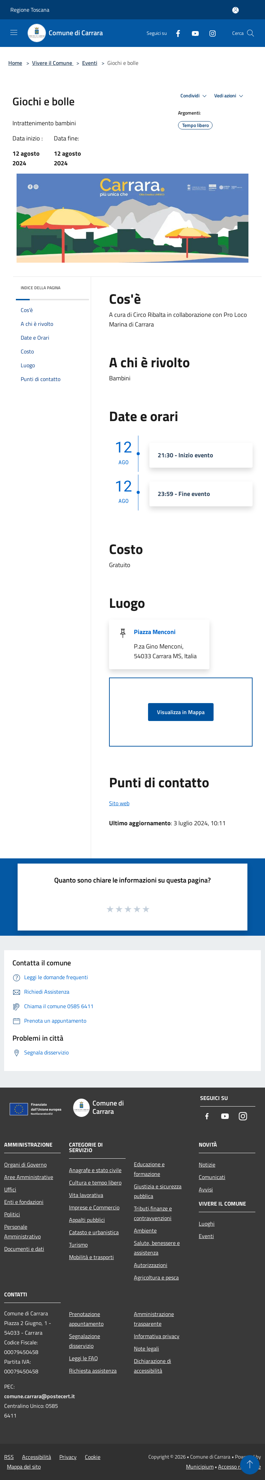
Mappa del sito (24, 1466)
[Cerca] (250, 33)
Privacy (68, 1457)
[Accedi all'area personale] (235, 10)
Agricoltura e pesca (156, 1277)
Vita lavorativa (86, 1195)
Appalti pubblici (87, 1220)
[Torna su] (249, 1464)
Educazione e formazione (149, 1169)
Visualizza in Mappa (181, 712)
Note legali (146, 1348)
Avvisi (206, 1189)
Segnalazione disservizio (84, 1341)
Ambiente (145, 1230)
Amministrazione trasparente (154, 1319)
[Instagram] (210, 33)
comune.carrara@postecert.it (39, 1396)
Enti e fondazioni (23, 1202)
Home (15, 63)
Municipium (200, 1466)
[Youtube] (192, 33)
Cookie (92, 1457)
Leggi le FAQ (83, 1358)
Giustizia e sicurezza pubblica (157, 1191)
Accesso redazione (239, 1466)
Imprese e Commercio (94, 1207)
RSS (9, 1457)
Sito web (119, 803)
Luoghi (207, 1223)
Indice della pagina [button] (40, 287)
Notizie (207, 1164)
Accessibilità (36, 1457)
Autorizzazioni (150, 1265)
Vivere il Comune (52, 63)
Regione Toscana (29, 10)
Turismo (78, 1244)
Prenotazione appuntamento (86, 1319)
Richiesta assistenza (93, 1370)
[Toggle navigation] (14, 32)
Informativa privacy (156, 1336)
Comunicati (212, 1177)
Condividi (194, 96)
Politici (12, 1214)
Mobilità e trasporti (91, 1257)
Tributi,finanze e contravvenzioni (153, 1213)
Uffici (10, 1189)
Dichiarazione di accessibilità (152, 1366)
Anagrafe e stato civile (95, 1170)
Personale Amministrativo (22, 1231)
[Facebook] (175, 33)
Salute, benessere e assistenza (157, 1248)
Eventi (89, 63)
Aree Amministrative (28, 1177)
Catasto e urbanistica (94, 1232)
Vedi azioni (229, 96)
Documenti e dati (24, 1249)
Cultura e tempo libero (95, 1182)
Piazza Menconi (155, 631)
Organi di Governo (25, 1164)
